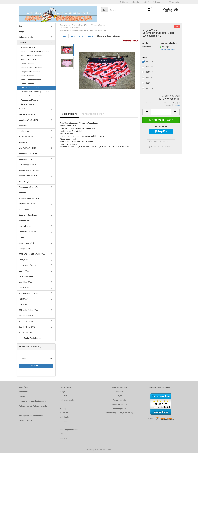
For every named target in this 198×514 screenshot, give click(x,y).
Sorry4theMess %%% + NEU (30, 198)
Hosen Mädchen (27, 64)
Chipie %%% (23, 237)
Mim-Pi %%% (24, 271)
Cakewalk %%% (25, 226)
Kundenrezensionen (93, 113)
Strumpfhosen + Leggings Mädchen (35, 92)
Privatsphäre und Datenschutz (31, 416)
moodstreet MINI (25, 159)
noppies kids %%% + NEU (29, 176)
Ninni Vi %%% (24, 288)
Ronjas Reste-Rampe (30, 338)
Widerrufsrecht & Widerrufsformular (33, 406)
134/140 (147, 72)
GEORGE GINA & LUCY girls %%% (32, 254)
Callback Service (25, 420)
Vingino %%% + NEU (27, 204)
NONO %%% (24, 299)
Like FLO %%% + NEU (27, 148)
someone (22, 193)
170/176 (147, 88)
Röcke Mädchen (27, 76)
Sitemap (124, 2)
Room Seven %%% (26, 321)
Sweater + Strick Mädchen (31, 59)
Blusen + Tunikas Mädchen (31, 68)
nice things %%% (25, 282)
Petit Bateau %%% (26, 316)
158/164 (147, 83)
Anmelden (36, 366)
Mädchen (22, 43)
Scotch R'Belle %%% (27, 327)
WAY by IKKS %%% (26, 209)
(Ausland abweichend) (167, 50)
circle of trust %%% (26, 243)
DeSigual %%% (25, 249)
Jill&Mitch (23, 142)
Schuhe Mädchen (28, 104)
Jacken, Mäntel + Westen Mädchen (35, 51)
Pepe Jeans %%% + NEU (28, 187)
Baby (21, 26)
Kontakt (22, 396)
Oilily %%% (23, 304)
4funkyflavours (25, 109)
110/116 (147, 61)
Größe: (145, 57)
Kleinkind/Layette (26, 37)
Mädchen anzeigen (28, 47)
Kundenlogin (159, 2)
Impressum (23, 392)
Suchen (136, 2)
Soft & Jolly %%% (25, 332)
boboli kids (23, 125)
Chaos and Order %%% (28, 232)
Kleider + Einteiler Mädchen (31, 55)
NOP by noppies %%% (27, 165)
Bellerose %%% (25, 221)
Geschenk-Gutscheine (28, 215)
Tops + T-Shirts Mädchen (31, 80)
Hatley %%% (24, 260)
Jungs (21, 32)
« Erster (64, 36)
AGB (20, 411)
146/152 (147, 77)
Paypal (119, 396)
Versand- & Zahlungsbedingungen (32, 401)
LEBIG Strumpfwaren (27, 265)
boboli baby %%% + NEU (28, 120)
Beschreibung (69, 113)
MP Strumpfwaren (26, 277)
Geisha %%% (24, 131)
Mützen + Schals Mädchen (31, 96)
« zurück (73, 36)
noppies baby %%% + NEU (29, 170)
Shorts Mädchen (27, 84)
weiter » (82, 36)
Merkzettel (174, 2)
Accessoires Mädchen (30, 100)
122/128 (147, 67)
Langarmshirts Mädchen (30, 72)
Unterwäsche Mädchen (30, 88)
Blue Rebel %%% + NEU (28, 114)
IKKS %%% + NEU (26, 137)
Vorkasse (119, 392)
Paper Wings (24, 181)
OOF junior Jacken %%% (28, 310)
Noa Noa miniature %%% (28, 293)
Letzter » (91, 36)
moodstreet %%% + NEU (28, 153)
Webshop (90, 449)
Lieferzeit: (146, 47)
